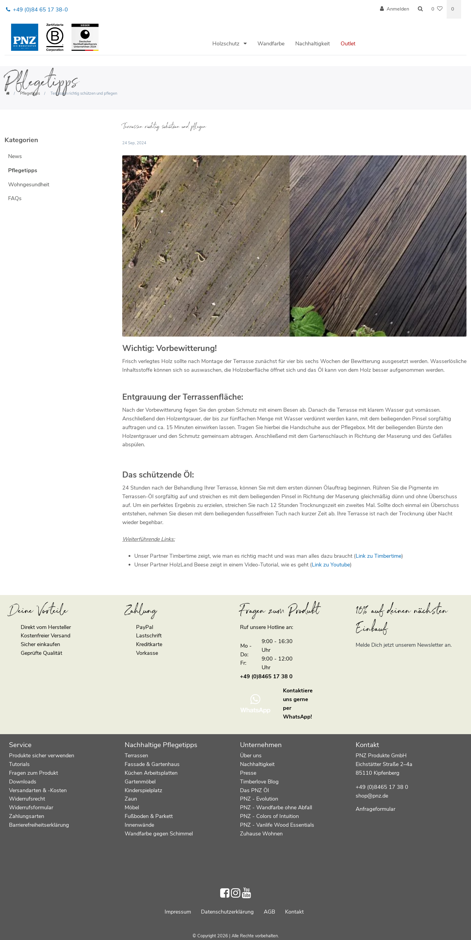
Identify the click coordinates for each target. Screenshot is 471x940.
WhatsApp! (297, 716)
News (15, 156)
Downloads (22, 781)
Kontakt (294, 911)
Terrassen (136, 755)
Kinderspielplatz (143, 790)
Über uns (251, 755)
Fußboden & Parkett (149, 816)
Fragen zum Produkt (33, 773)
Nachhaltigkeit (312, 43)
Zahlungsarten (26, 816)
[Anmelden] (394, 9)
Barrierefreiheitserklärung (39, 825)
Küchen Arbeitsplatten (151, 773)
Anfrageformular (375, 809)
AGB (269, 911)
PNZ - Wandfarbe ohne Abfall (276, 807)
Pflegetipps (30, 93)
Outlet (348, 43)
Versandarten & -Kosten (38, 790)
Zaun (131, 798)
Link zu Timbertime (378, 556)
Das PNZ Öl (254, 790)
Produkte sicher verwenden (41, 755)
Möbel (132, 807)
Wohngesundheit (28, 184)
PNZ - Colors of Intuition (269, 816)
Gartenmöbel (140, 781)
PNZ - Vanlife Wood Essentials (277, 825)
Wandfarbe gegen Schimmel (159, 833)
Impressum (178, 911)
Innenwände (139, 825)
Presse (248, 773)
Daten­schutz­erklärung (227, 911)
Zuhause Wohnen (261, 833)
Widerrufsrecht (27, 798)
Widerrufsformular (31, 807)
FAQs (15, 198)
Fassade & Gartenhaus (152, 764)
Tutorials (19, 764)
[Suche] (420, 9)
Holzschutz (226, 43)
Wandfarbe (270, 43)
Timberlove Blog (259, 781)
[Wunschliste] (437, 9)
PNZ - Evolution (259, 798)
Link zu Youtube (331, 564)
